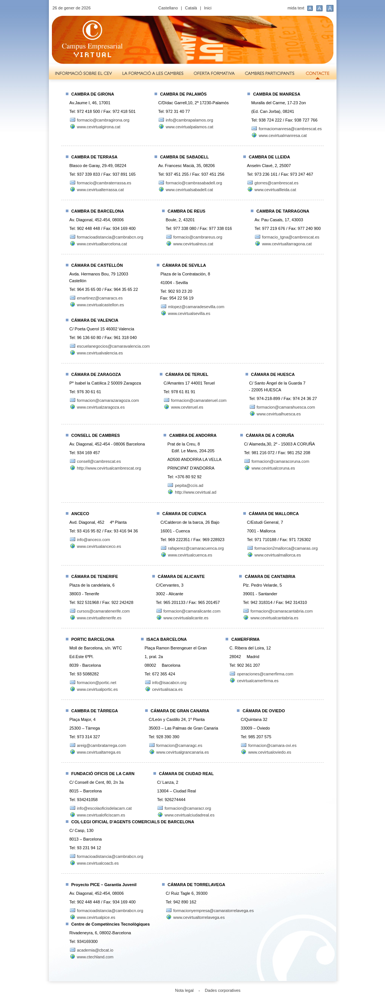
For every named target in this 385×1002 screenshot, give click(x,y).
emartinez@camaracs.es (100, 298)
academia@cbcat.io (95, 950)
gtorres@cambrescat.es (277, 183)
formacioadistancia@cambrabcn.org (110, 237)
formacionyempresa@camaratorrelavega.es (213, 910)
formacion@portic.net (97, 682)
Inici (208, 8)
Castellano (168, 8)
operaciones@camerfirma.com (265, 674)
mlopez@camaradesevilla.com (196, 306)
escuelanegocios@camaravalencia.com (113, 346)
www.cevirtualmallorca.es (278, 555)
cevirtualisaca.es (167, 689)
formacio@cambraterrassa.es (104, 183)
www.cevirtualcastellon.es (100, 305)
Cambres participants (269, 73)
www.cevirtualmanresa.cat (283, 135)
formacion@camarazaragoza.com (108, 400)
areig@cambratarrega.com (101, 745)
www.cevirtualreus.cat (193, 244)
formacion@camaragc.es (179, 745)
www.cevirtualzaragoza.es (101, 407)
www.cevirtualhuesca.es (279, 414)
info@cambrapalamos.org (189, 120)
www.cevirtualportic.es (97, 689)
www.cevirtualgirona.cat (99, 127)
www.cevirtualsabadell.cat (189, 189)
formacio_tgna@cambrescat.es (290, 237)
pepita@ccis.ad (189, 485)
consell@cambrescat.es (99, 461)
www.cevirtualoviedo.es (269, 752)
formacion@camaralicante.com (192, 611)
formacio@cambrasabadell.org (194, 183)
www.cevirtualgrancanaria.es (182, 752)
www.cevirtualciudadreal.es (190, 815)
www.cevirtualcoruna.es (273, 468)
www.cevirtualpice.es (96, 917)
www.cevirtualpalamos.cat (190, 127)
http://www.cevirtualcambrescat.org (109, 468)
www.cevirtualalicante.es (186, 618)
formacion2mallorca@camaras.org (286, 548)
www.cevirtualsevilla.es (189, 313)
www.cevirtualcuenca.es (190, 555)
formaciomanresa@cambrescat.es (290, 128)
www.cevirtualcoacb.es (98, 863)
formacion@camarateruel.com (199, 400)
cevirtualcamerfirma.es (258, 680)
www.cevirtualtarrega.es (99, 752)
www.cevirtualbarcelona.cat (102, 244)
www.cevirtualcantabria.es (274, 618)
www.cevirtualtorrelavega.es (199, 917)
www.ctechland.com (95, 957)
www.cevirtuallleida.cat (275, 189)
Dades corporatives (223, 990)
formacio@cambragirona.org (103, 120)
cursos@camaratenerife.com (103, 611)
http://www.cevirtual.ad (195, 492)
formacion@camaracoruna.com (280, 461)
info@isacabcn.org (169, 682)
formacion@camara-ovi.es (272, 745)
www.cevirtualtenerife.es (99, 618)
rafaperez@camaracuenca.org (196, 548)
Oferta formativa (214, 73)
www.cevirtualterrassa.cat (100, 189)
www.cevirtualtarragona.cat (287, 244)
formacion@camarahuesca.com (286, 407)
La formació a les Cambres (153, 73)
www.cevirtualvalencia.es (100, 353)
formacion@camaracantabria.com (281, 611)
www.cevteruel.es (187, 407)
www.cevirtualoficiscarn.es (101, 815)
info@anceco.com (93, 539)
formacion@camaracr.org (188, 808)
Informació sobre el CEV (83, 73)
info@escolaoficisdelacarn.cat (104, 808)
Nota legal (184, 990)
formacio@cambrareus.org (197, 237)
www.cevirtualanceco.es (99, 546)
